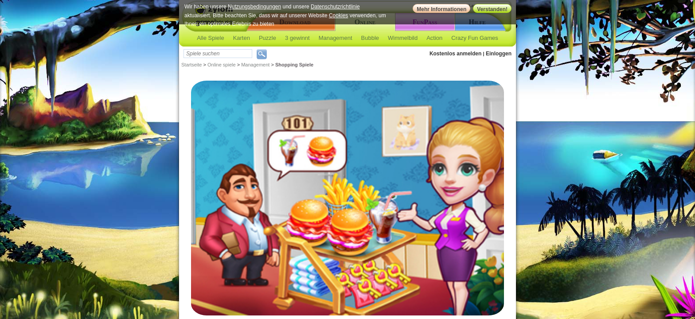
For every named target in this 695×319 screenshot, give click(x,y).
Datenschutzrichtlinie (335, 7)
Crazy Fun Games (474, 38)
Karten (241, 38)
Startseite (191, 64)
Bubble (370, 38)
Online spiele (221, 64)
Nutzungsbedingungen (254, 7)
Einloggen (498, 54)
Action (434, 38)
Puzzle (267, 38)
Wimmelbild (403, 38)
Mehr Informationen (441, 9)
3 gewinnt (297, 38)
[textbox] (218, 53)
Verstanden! (492, 9)
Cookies (338, 15)
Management (335, 38)
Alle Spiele (210, 38)
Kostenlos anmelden (455, 54)
